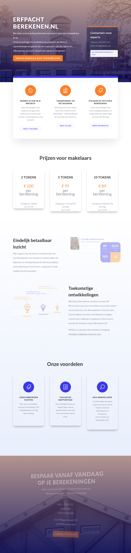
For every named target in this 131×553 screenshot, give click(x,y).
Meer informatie (100, 127)
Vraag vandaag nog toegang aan (38, 58)
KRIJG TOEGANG (30, 130)
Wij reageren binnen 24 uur (103, 53)
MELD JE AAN (65, 127)
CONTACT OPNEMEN (65, 534)
